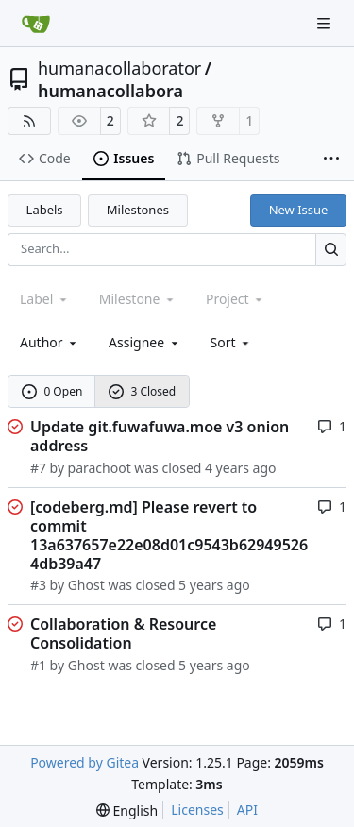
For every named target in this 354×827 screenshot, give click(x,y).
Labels (44, 209)
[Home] (35, 24)
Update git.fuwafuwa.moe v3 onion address (159, 436)
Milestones (138, 209)
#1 (38, 665)
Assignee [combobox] (145, 342)
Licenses (197, 810)
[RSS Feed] (29, 121)
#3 (38, 585)
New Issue (299, 209)
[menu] (231, 342)
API (247, 810)
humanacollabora (110, 90)
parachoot (99, 468)
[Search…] (330, 249)
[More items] (331, 159)
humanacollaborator (119, 68)
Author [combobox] (49, 342)
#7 (38, 468)
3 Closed (143, 391)
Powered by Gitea (84, 762)
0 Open (52, 391)
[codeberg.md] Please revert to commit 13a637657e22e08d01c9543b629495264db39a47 (169, 535)
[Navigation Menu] (326, 23)
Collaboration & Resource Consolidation (123, 633)
